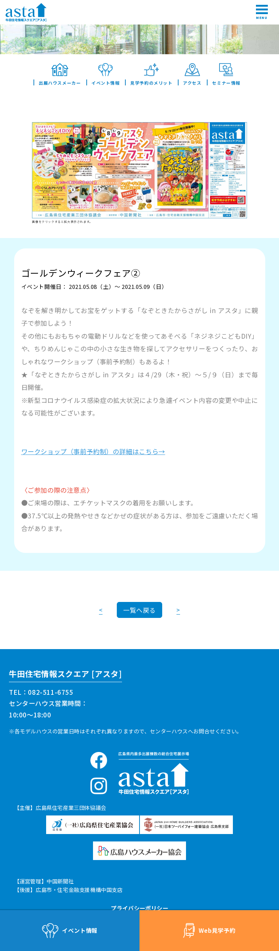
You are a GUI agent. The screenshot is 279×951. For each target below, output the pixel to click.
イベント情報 (105, 74)
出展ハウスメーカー (60, 74)
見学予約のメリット (151, 74)
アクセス (192, 74)
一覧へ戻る (139, 610)
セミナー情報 (226, 74)
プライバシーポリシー (139, 908)
